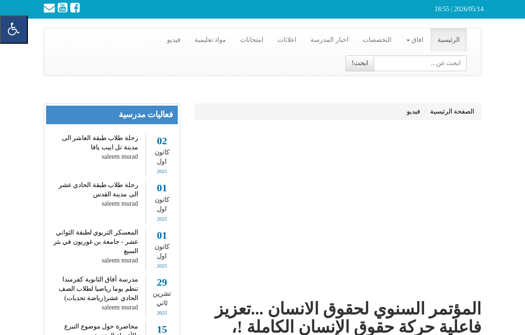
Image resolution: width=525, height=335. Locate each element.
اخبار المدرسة (329, 39)
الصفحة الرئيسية (452, 111)
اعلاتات (286, 39)
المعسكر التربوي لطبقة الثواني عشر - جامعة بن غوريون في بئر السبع (96, 242)
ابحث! (359, 63)
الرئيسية (449, 39)
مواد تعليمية (211, 39)
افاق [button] (415, 39)
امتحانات (251, 39)
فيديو (174, 39)
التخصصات (377, 39)
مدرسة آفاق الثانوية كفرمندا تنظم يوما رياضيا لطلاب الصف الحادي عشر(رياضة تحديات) (98, 289)
